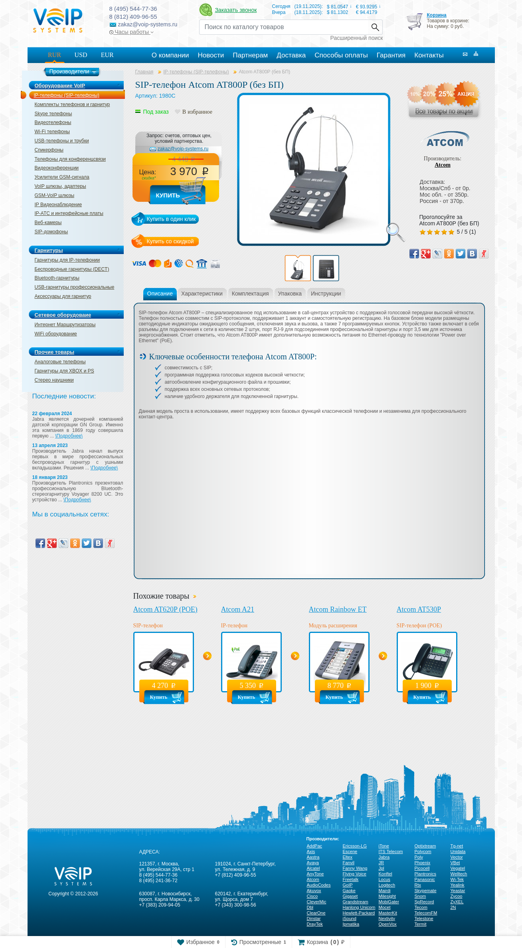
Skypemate (426, 890)
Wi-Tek (457, 879)
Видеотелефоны (53, 122)
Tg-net (457, 846)
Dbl (310, 907)
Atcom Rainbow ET (338, 609)
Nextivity (387, 918)
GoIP (348, 885)
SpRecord (424, 901)
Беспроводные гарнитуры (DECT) (72, 269)
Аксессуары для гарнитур (63, 296)
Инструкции (326, 293)
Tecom (421, 907)
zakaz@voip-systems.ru (183, 149)
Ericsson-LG (355, 846)
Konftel (385, 873)
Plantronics (425, 873)
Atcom (443, 165)
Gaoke (349, 890)
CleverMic (316, 901)
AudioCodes (319, 885)
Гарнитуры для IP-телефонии (67, 260)
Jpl (381, 868)
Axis (311, 851)
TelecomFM (426, 913)
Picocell (422, 868)
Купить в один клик (171, 219)
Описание (160, 293)
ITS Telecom (391, 851)
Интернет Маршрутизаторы (65, 324)
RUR (54, 54)
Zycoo (457, 896)
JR (381, 862)
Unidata (458, 851)
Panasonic (425, 879)
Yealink (458, 885)
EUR (107, 54)
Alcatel (313, 868)
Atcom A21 (238, 609)
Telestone (424, 918)
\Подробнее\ (69, 436)
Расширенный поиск (356, 38)
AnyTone (315, 873)
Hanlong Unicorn (359, 907)
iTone (384, 846)
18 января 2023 (50, 477)
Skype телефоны (53, 113)
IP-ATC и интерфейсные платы (69, 213)
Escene (350, 851)
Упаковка (290, 293)
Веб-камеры (48, 222)
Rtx (418, 885)
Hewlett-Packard (359, 913)
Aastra (313, 857)
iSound (349, 918)
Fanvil (348, 862)
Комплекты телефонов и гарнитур (72, 104)
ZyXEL (457, 901)
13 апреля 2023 (50, 445)
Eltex (347, 857)
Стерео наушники (54, 380)
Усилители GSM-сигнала (62, 177)
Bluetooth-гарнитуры (57, 278)
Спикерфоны (49, 150)
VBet (455, 862)
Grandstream (355, 901)
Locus (384, 879)
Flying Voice (354, 873)
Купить (168, 195)
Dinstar (314, 918)
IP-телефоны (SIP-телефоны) (66, 95)
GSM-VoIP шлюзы (55, 195)
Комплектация (250, 293)
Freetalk (351, 879)
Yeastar (458, 890)
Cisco (312, 896)
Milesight (387, 896)
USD (81, 54)
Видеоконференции (57, 168)
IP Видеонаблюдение (58, 204)
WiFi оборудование (56, 334)
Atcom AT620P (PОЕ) (165, 609)
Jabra (384, 857)
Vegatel (458, 868)
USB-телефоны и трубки (62, 141)
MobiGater (389, 901)
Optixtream (425, 846)
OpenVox (388, 924)
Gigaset (350, 896)
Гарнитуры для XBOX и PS (64, 371)
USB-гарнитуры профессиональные (75, 287)
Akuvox (314, 890)
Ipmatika (351, 924)
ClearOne (316, 913)
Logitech (387, 885)
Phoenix (423, 862)
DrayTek (315, 924)
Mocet (385, 907)
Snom (420, 896)
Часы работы (131, 32)
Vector (457, 857)
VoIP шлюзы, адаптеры (60, 186)
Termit (421, 924)
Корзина (436, 15)
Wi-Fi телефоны (52, 131)
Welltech (459, 873)
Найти (375, 27)
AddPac (314, 846)
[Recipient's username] (283, 27)
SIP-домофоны (51, 232)
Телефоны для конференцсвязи (70, 159)
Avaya (313, 862)
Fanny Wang (355, 868)
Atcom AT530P (419, 609)
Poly (419, 857)
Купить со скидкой (170, 241)
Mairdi (385, 890)
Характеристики (202, 293)
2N (453, 907)
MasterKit (388, 913)
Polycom (423, 851)
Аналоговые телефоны (60, 362)
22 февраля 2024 (52, 413)
